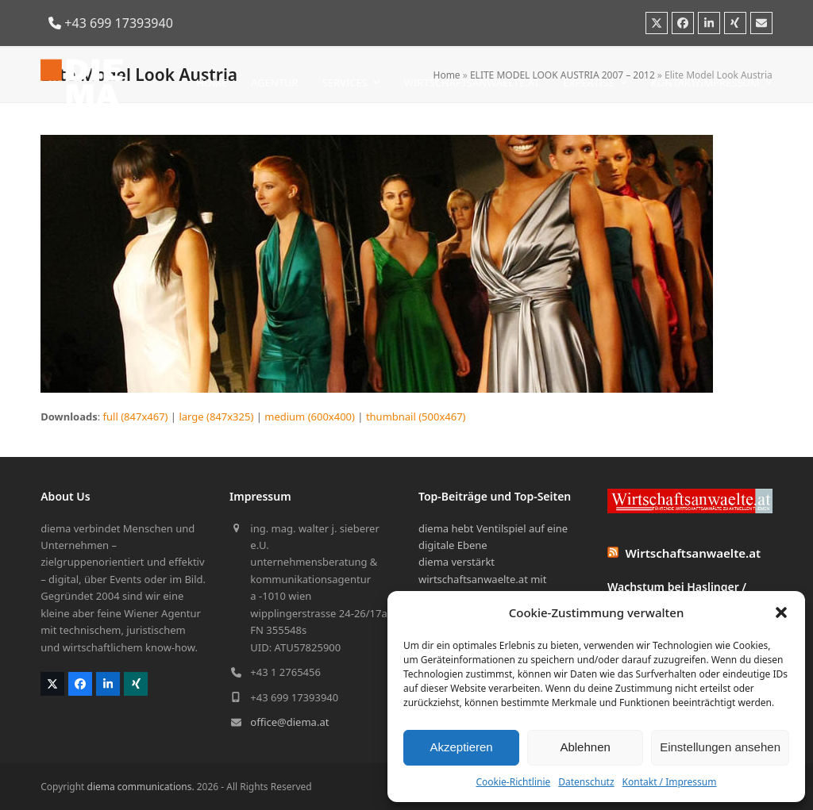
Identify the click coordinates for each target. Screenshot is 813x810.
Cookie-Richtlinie (513, 782)
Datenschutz (586, 782)
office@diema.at (289, 722)
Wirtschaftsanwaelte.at (693, 553)
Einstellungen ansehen (720, 747)
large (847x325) (216, 416)
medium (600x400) (309, 416)
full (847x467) (135, 416)
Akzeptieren (461, 747)
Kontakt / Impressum (669, 782)
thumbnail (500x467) (416, 416)
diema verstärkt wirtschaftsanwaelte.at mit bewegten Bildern (482, 579)
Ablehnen (585, 747)
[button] (781, 612)
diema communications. (141, 786)
